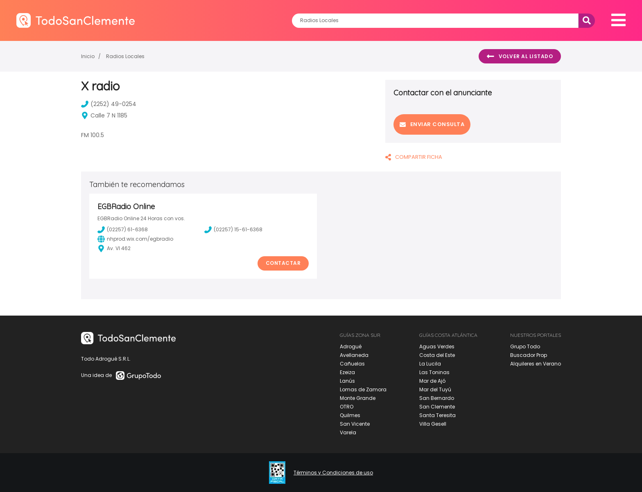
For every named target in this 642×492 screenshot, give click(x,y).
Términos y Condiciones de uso (333, 472)
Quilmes (350, 415)
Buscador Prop (528, 355)
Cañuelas (352, 363)
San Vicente (355, 423)
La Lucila (430, 363)
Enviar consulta (432, 124)
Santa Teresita (437, 415)
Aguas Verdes (436, 346)
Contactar (283, 263)
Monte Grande (357, 398)
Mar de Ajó (432, 380)
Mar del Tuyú (435, 389)
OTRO (346, 406)
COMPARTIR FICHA (413, 157)
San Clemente (437, 406)
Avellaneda (354, 355)
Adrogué (351, 346)
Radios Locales (125, 56)
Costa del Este (437, 355)
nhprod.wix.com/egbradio (135, 239)
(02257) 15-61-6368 (233, 229)
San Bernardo (436, 398)
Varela (348, 432)
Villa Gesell (432, 423)
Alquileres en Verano (535, 363)
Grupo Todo (525, 346)
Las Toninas (434, 372)
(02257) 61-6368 (122, 229)
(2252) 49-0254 (108, 104)
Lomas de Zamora (363, 389)
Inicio (88, 56)
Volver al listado (520, 56)
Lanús (347, 380)
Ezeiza (347, 372)
